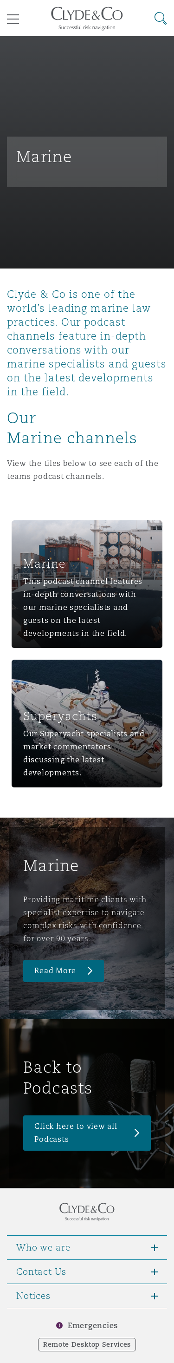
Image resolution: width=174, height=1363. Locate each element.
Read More (55, 971)
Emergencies (93, 1325)
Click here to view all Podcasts (75, 1132)
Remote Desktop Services (87, 1344)
